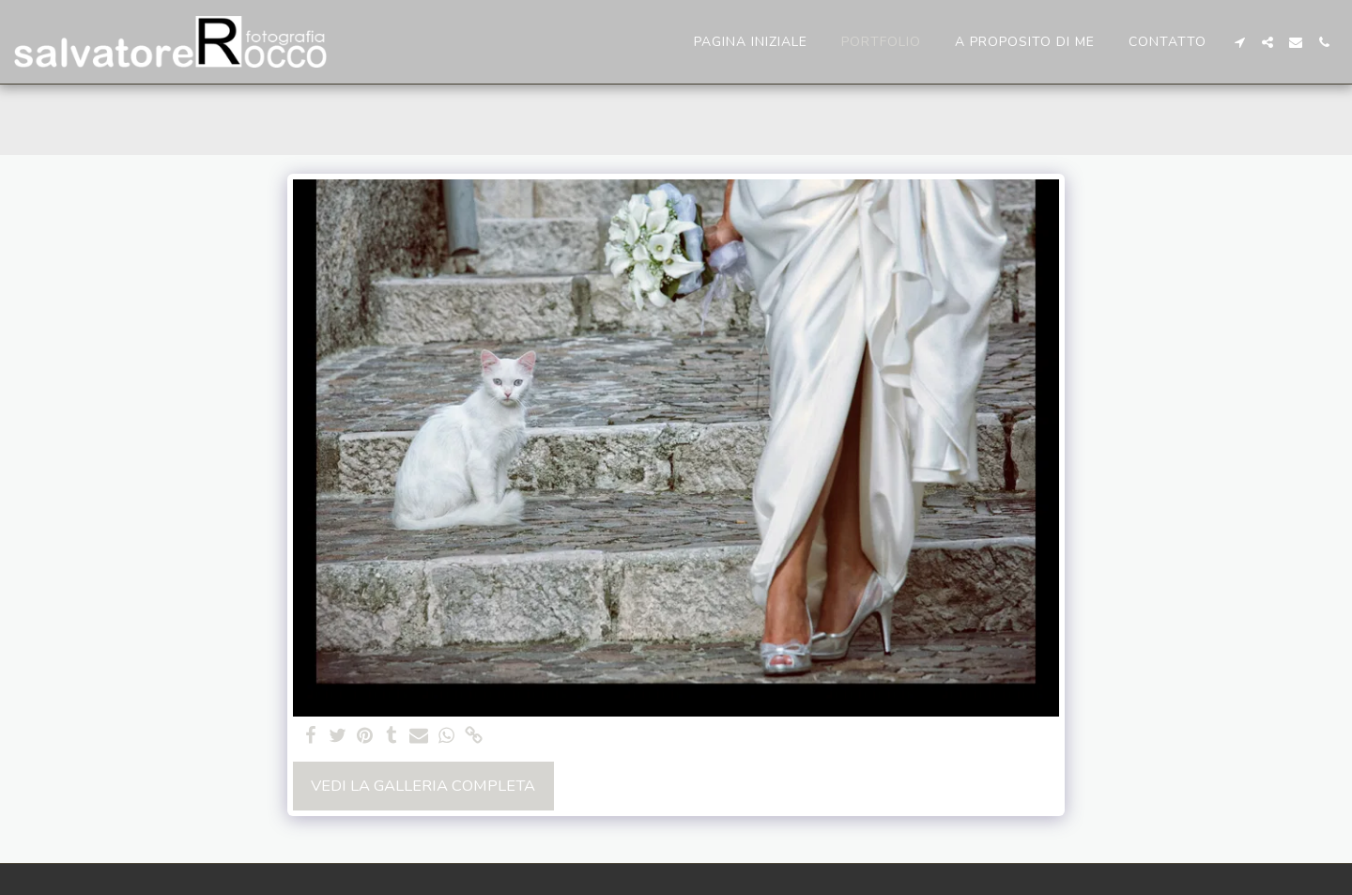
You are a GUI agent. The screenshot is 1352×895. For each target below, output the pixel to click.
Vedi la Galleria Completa (423, 785)
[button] (1239, 42)
